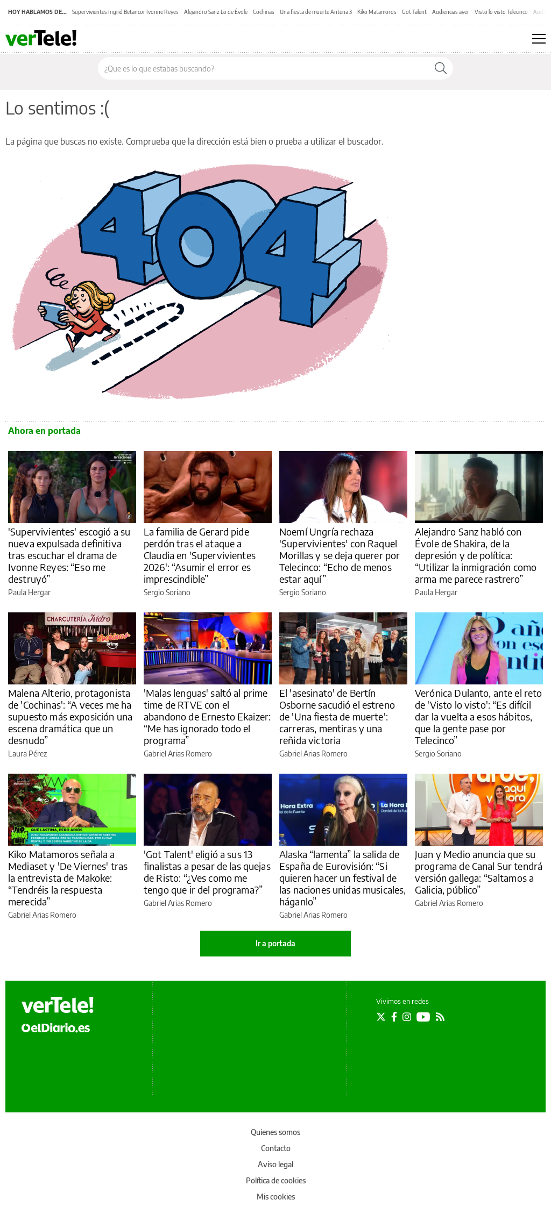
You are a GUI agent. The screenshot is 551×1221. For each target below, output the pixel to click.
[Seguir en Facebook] (394, 1017)
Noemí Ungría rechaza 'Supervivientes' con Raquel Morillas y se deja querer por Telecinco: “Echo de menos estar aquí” (339, 555)
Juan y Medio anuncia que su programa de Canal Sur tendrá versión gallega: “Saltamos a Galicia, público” (478, 872)
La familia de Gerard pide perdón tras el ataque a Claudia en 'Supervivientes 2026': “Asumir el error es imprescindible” (200, 555)
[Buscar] (440, 68)
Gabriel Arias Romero (178, 753)
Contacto (276, 1148)
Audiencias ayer (450, 12)
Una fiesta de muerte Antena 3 (316, 12)
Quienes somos (275, 1132)
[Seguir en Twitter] (381, 1017)
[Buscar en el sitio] (263, 68)
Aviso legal (275, 1164)
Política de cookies (276, 1180)
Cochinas (263, 12)
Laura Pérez (27, 753)
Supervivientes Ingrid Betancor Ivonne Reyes (125, 12)
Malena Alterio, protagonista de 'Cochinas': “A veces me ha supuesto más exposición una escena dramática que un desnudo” (70, 716)
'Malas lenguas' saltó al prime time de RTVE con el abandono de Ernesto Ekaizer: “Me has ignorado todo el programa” (207, 716)
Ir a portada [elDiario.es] (275, 943)
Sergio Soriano (167, 592)
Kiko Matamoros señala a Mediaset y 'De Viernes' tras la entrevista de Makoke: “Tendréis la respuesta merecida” (68, 878)
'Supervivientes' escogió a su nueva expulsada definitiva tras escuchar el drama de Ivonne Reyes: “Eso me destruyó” (69, 555)
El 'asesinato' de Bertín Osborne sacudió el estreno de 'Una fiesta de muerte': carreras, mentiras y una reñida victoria (337, 716)
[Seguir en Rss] (440, 1017)
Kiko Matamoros (377, 12)
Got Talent (414, 12)
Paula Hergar (29, 592)
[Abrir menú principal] (539, 39)
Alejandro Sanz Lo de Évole (216, 12)
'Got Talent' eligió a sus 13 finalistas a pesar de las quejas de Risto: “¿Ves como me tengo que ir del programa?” (207, 872)
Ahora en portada (44, 430)
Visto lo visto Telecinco (501, 12)
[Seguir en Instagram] (406, 1017)
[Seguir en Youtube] (423, 1017)
